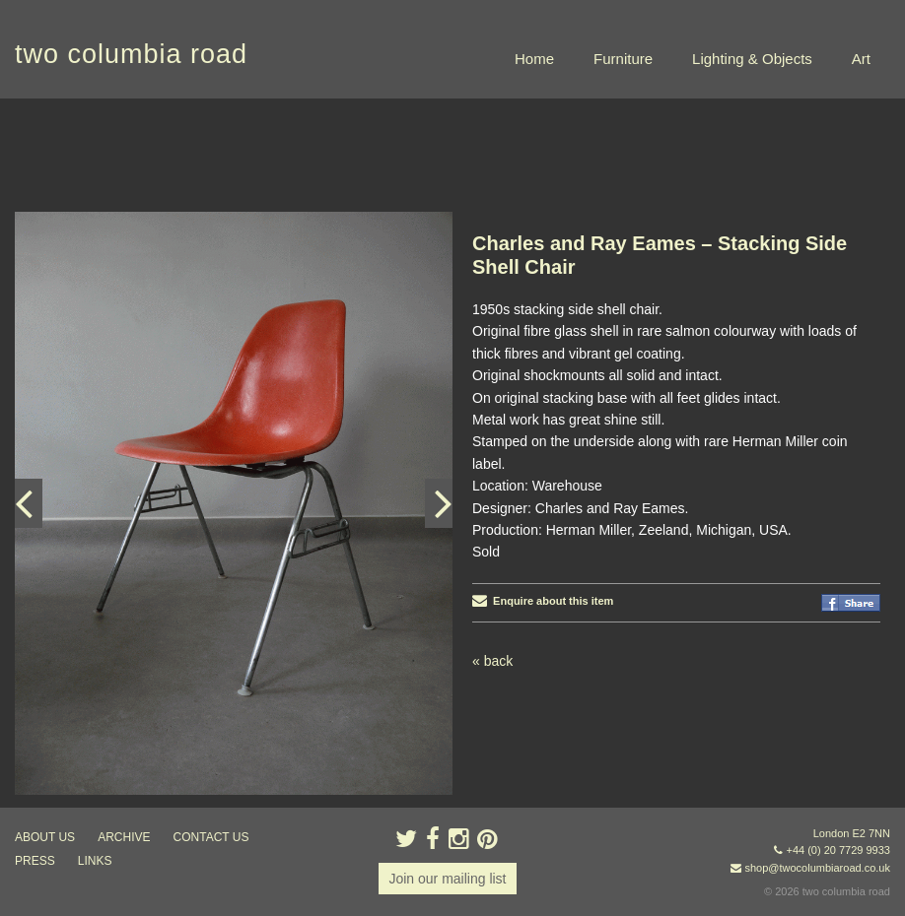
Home (534, 58)
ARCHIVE (124, 837)
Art (861, 58)
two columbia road (131, 54)
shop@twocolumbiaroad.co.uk (817, 868)
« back (492, 661)
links (95, 861)
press (35, 861)
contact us (211, 837)
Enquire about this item (542, 601)
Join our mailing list (447, 878)
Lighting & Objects (752, 58)
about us (45, 837)
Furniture (623, 58)
